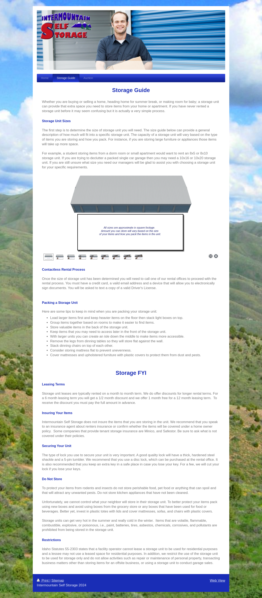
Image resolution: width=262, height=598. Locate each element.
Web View (217, 580)
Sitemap (57, 580)
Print (43, 580)
